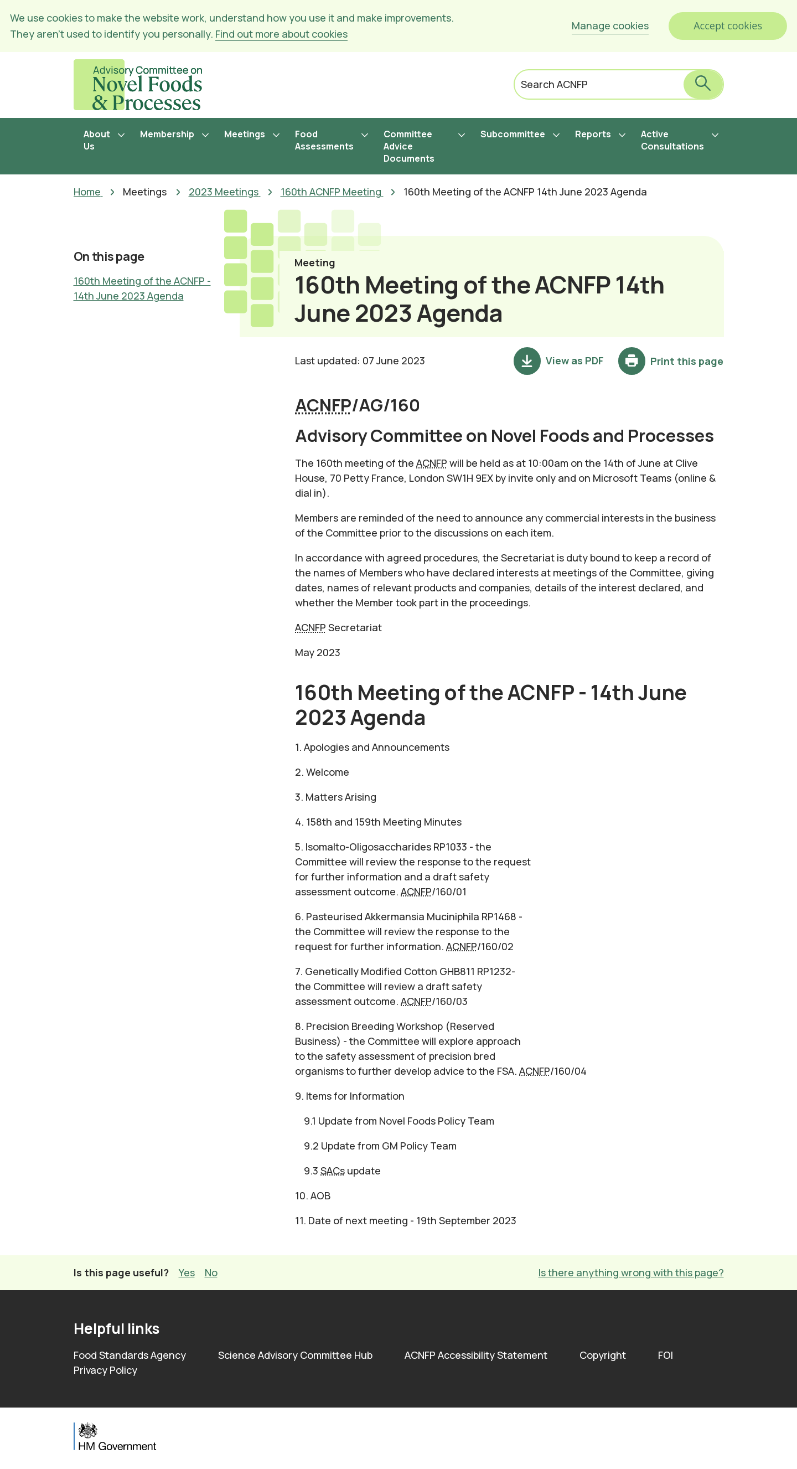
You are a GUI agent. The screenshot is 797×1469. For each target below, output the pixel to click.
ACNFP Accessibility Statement (476, 1355)
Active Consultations (672, 140)
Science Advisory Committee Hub (295, 1355)
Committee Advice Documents (409, 146)
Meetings (244, 134)
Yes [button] (187, 1272)
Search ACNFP (554, 84)
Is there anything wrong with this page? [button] (631, 1272)
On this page (109, 256)
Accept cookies (728, 25)
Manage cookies (610, 25)
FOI (665, 1355)
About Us (97, 140)
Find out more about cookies (281, 33)
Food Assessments (324, 140)
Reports (593, 134)
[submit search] (703, 84)
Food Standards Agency (130, 1355)
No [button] (211, 1272)
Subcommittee (512, 134)
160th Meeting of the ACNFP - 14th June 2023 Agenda (142, 288)
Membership (167, 134)
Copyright (602, 1355)
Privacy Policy (105, 1370)
